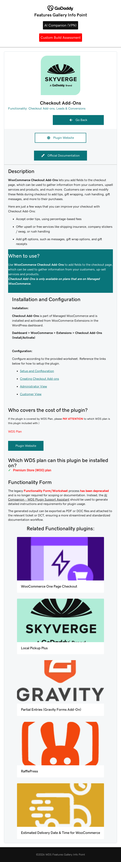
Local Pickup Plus (34, 648)
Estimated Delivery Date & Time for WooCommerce (60, 833)
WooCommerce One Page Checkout (49, 586)
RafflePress (29, 771)
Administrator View (33, 386)
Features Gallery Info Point (60, 14)
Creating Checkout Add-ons (39, 378)
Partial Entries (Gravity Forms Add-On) (51, 710)
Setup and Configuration (37, 371)
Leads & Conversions (70, 108)
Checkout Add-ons (41, 108)
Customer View (31, 394)
